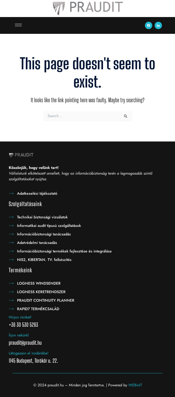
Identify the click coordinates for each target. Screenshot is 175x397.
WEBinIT (135, 385)
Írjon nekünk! (19, 335)
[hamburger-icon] (18, 25)
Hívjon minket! (20, 317)
